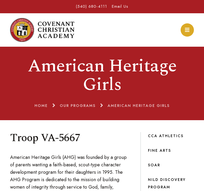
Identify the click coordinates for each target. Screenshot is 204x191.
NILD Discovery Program (167, 183)
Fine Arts (159, 150)
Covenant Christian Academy (42, 30)
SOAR (154, 165)
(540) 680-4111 (91, 6)
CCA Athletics (166, 135)
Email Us (120, 6)
